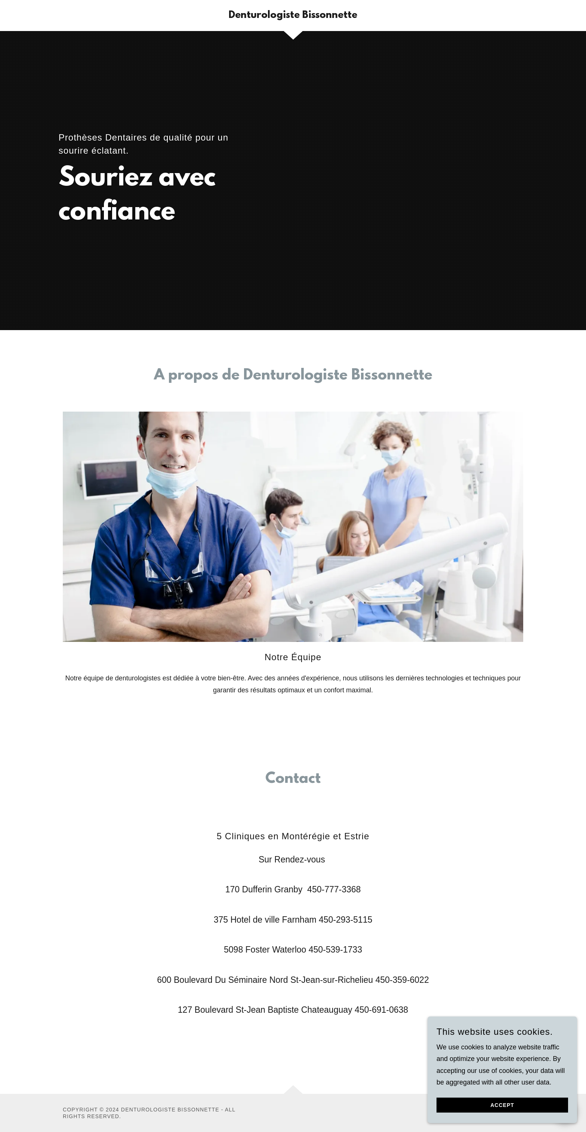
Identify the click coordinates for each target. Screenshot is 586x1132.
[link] (293, 15)
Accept (502, 1110)
